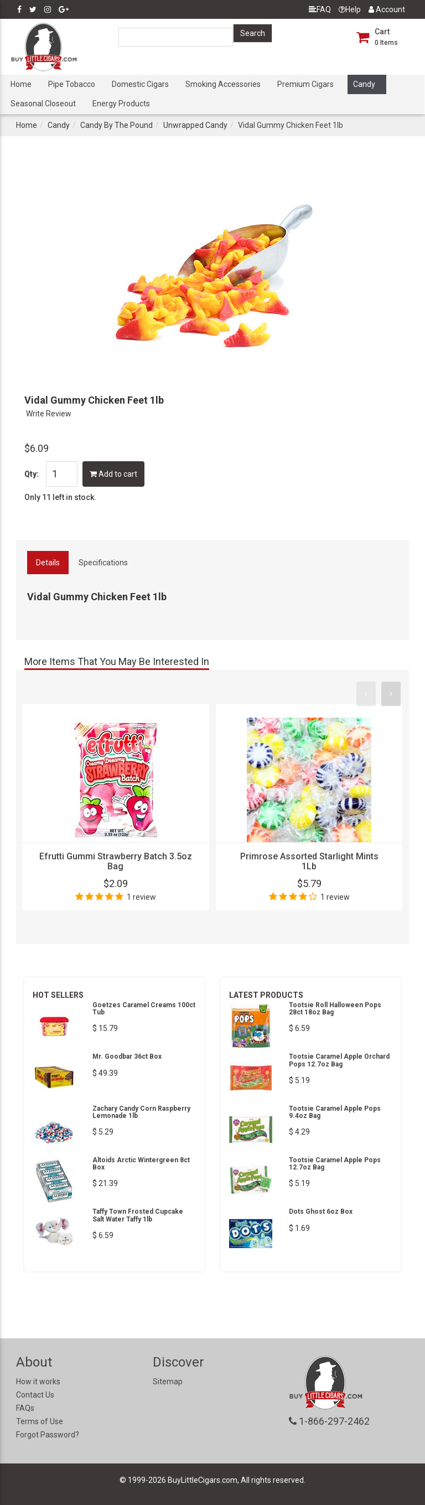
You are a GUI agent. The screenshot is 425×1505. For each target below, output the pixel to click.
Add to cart (113, 474)
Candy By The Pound (116, 125)
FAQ (320, 9)
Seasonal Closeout (43, 103)
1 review (141, 897)
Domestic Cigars (140, 84)
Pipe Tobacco (71, 84)
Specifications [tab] (103, 562)
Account (387, 9)
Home (21, 84)
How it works (38, 1381)
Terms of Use (39, 1421)
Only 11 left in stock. (60, 497)
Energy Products (121, 103)
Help (350, 9)
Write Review (48, 413)
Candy (364, 84)
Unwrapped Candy (195, 125)
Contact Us (35, 1394)
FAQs (25, 1408)
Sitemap (168, 1381)
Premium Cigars (305, 84)
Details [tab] (48, 562)
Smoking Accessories (223, 84)
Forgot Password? (47, 1434)
